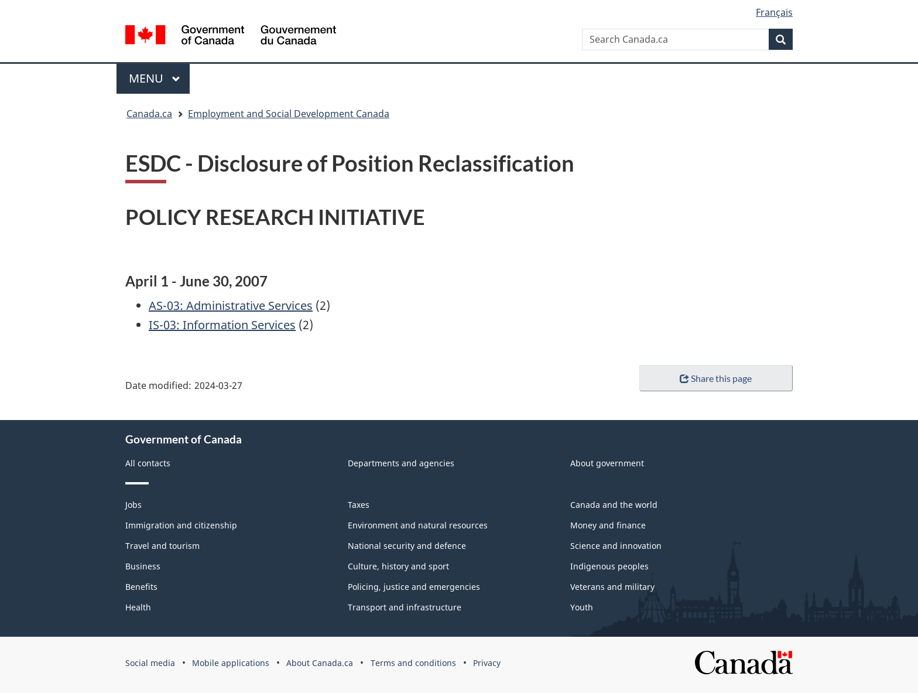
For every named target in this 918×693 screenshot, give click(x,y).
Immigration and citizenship (181, 525)
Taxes (358, 504)
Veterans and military (612, 586)
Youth (581, 607)
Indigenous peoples (609, 566)
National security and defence (407, 545)
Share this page (716, 378)
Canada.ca (149, 113)
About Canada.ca (319, 662)
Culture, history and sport (398, 566)
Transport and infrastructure (404, 607)
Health (138, 607)
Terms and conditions (413, 662)
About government (607, 463)
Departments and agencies (401, 463)
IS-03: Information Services (222, 325)
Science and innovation (616, 545)
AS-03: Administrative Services (231, 305)
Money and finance (608, 525)
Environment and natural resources (418, 525)
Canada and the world (613, 504)
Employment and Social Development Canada (288, 113)
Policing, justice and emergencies (414, 586)
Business (142, 566)
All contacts (147, 463)
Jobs (133, 504)
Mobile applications (230, 662)
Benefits (141, 586)
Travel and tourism (162, 545)
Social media (150, 662)
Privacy (487, 662)
